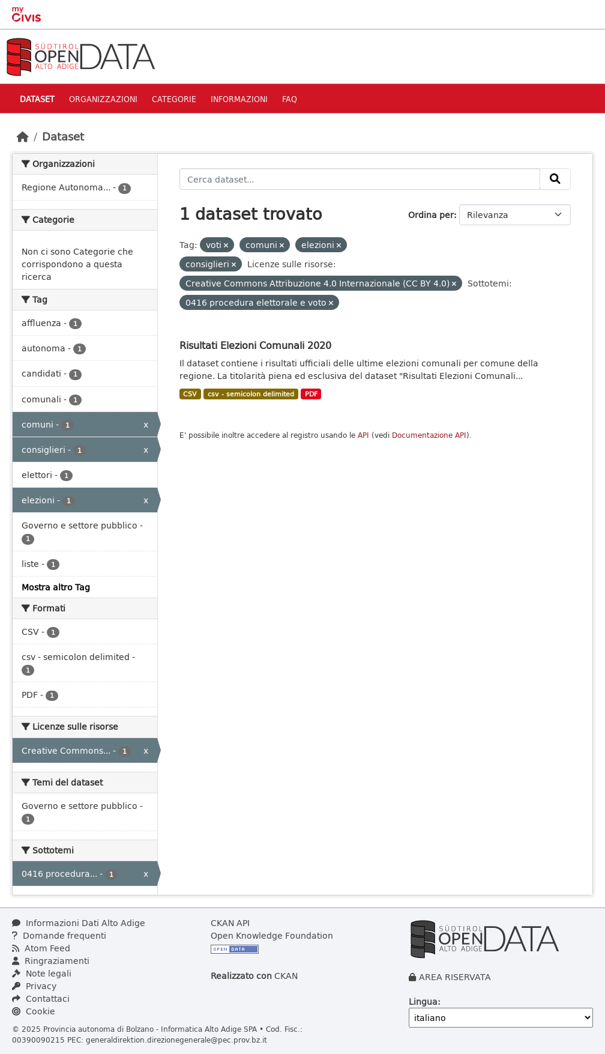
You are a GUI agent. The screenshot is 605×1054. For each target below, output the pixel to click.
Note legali (41, 973)
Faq (289, 98)
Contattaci (41, 998)
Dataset (37, 98)
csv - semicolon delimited (251, 394)
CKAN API (230, 922)
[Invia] (555, 179)
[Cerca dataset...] (360, 179)
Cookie (33, 1011)
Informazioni (239, 98)
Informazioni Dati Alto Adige (78, 922)
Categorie (174, 98)
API (363, 435)
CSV (190, 394)
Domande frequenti (59, 935)
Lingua (423, 1001)
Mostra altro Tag (56, 587)
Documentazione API (429, 435)
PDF (311, 394)
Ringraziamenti (50, 960)
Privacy (34, 986)
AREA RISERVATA (455, 977)
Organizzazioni (103, 98)
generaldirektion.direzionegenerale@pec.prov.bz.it (176, 1039)
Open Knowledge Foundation (272, 935)
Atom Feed (41, 948)
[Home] (23, 136)
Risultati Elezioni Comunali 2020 (255, 345)
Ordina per (431, 214)
